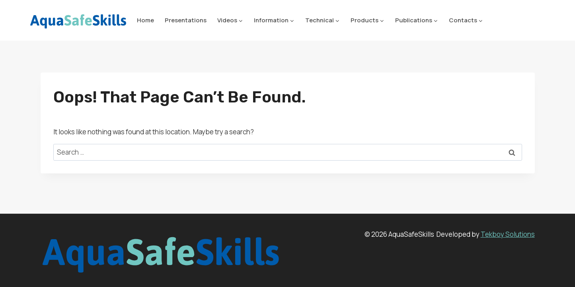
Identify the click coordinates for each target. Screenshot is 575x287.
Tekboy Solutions (508, 234)
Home (145, 20)
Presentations (186, 20)
